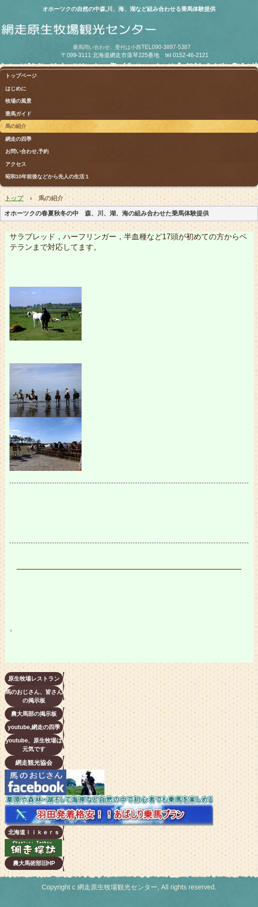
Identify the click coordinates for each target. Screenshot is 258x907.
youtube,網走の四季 (34, 727)
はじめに (15, 88)
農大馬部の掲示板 (34, 714)
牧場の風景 (18, 101)
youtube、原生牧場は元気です (34, 744)
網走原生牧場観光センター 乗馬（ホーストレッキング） (112, 36)
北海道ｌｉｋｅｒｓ (34, 832)
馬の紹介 (15, 126)
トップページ (21, 75)
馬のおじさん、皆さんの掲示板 (33, 696)
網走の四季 (18, 139)
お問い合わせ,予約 (27, 151)
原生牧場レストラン (34, 678)
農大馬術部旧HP (34, 863)
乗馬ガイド (18, 114)
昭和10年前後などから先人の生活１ (47, 176)
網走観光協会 (33, 762)
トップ (14, 198)
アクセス (15, 164)
